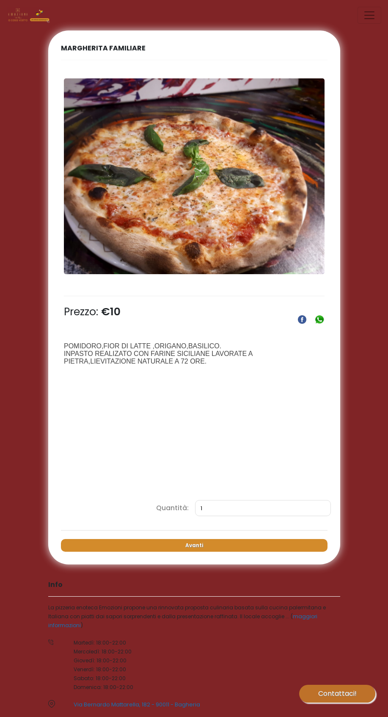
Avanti (194, 545)
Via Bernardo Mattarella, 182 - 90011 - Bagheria (137, 704)
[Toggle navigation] (369, 15)
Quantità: (172, 508)
